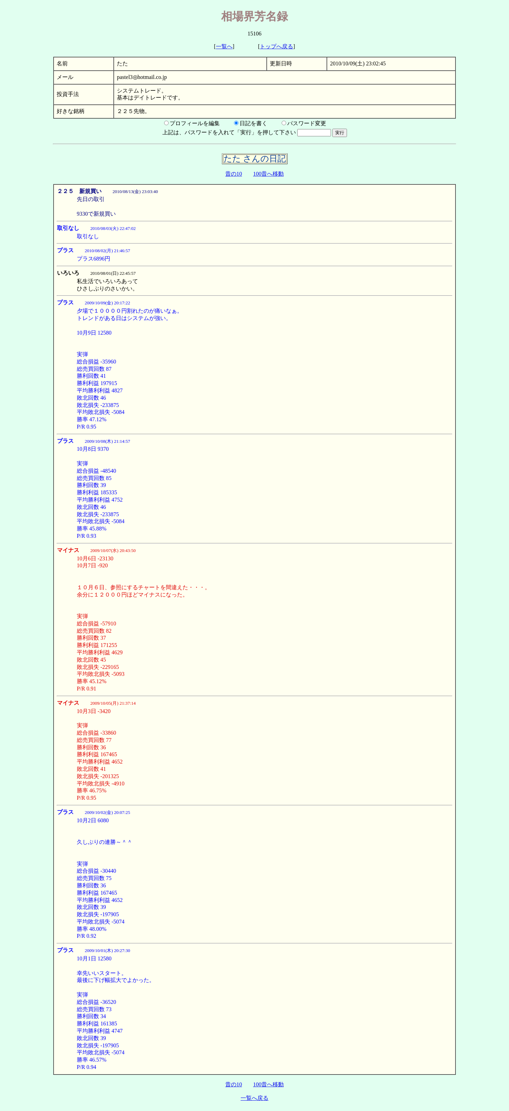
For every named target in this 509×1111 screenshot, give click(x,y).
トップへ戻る (276, 46)
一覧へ (224, 46)
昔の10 (233, 174)
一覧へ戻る (254, 1098)
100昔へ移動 (268, 174)
